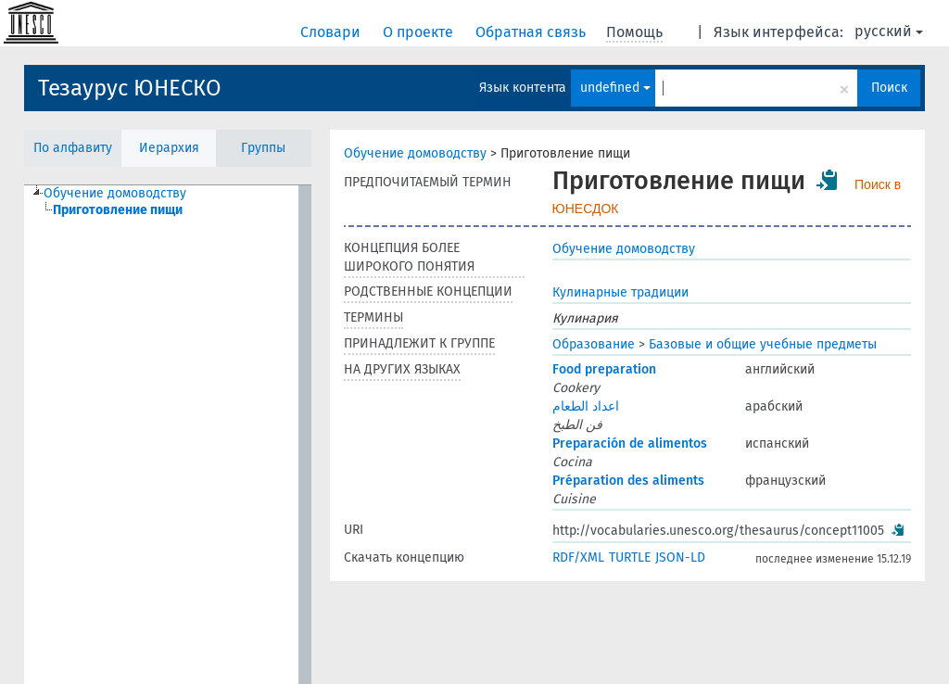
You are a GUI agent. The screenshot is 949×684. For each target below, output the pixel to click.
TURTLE (630, 557)
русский (888, 31)
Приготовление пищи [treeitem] (118, 210)
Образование (593, 344)
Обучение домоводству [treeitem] (115, 193)
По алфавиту (72, 148)
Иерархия (169, 148)
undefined (615, 87)
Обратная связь (532, 32)
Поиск (889, 87)
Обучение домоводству (415, 153)
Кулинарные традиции (620, 292)
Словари (332, 32)
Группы (263, 148)
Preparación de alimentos (629, 443)
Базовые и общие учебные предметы (763, 344)
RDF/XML (578, 557)
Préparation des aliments (628, 480)
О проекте (420, 32)
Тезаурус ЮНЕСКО (129, 88)
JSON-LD (680, 557)
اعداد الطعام (585, 406)
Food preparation (604, 369)
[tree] (167, 434)
